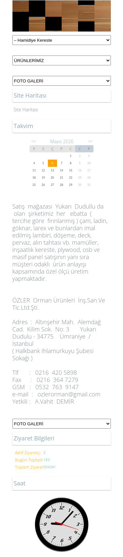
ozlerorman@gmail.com (68, 394)
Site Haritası (26, 109)
